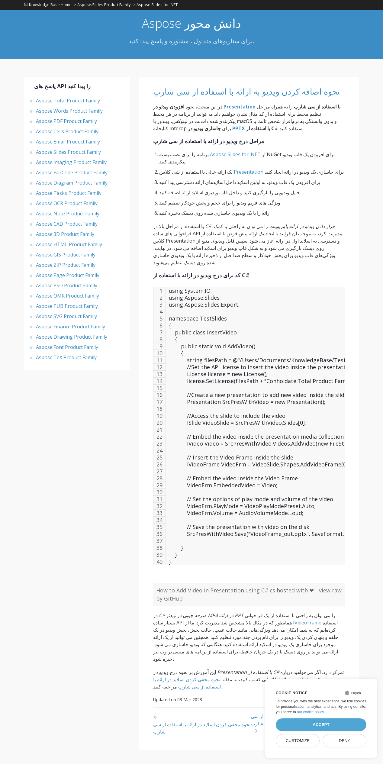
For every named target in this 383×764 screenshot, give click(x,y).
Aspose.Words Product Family (69, 112)
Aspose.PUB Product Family (67, 308)
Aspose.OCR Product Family (67, 205)
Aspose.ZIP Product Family (65, 266)
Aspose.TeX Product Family (66, 359)
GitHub (173, 612)
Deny (344, 740)
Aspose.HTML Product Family (69, 246)
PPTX (238, 142)
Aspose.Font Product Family (67, 349)
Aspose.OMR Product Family (67, 297)
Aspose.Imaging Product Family (71, 164)
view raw (330, 604)
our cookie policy (310, 712)
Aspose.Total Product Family (68, 102)
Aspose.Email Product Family (68, 143)
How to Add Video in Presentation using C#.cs (216, 604)
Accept (321, 724)
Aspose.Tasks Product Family (68, 195)
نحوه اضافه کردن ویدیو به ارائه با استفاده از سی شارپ (244, 99)
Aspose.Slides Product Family (68, 153)
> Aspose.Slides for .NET (156, 5)
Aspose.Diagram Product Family (72, 184)
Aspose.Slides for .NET (235, 168)
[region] (249, 443)
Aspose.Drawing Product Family (71, 338)
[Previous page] (202, 738)
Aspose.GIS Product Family (65, 256)
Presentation (240, 121)
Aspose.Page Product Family (67, 277)
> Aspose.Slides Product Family (103, 5)
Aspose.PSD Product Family (66, 287)
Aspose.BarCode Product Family (72, 174)
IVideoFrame (307, 636)
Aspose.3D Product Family (65, 236)
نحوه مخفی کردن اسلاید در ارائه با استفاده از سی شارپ (187, 697)
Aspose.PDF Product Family (66, 123)
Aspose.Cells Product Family (67, 133)
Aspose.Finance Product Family (70, 328)
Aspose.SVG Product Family (66, 318)
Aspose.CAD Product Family (67, 225)
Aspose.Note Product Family (67, 215)
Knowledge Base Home (48, 5)
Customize (298, 740)
